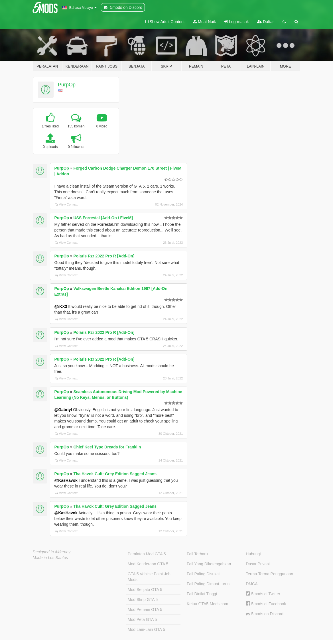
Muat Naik (204, 21)
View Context (66, 204)
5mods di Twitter (263, 593)
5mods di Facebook (266, 603)
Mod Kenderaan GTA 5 (148, 564)
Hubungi (253, 554)
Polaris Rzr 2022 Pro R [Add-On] (103, 256)
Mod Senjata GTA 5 (145, 589)
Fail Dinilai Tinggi (202, 594)
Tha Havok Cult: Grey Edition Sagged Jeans (115, 474)
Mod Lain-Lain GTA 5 (146, 629)
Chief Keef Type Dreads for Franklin (107, 447)
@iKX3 (60, 306)
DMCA (251, 584)
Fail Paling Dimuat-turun (208, 584)
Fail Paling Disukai (203, 574)
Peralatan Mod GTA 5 (147, 554)
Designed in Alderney (52, 552)
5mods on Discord (264, 613)
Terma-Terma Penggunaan (269, 574)
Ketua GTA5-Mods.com (207, 604)
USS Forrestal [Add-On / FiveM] (103, 218)
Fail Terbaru (197, 554)
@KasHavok (66, 480)
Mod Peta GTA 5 (142, 619)
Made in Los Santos (50, 557)
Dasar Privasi (257, 564)
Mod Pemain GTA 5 (145, 609)
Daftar (265, 21)
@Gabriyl (63, 409)
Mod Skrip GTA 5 (143, 599)
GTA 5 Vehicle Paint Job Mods (149, 577)
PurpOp (67, 85)
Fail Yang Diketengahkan (209, 564)
